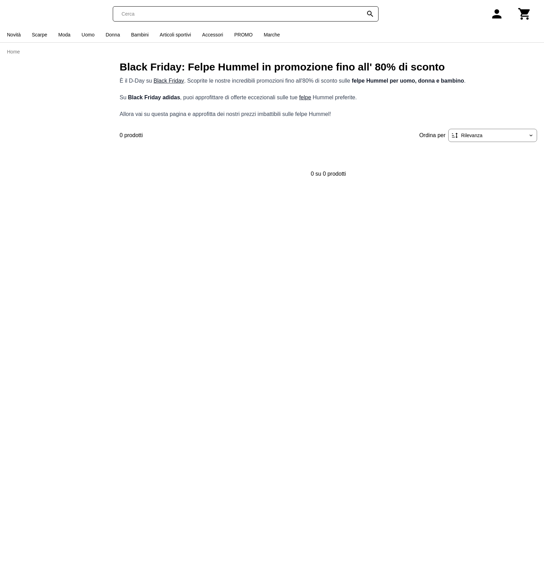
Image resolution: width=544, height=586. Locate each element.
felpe (305, 97)
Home (13, 52)
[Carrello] (525, 14)
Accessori (212, 34)
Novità (14, 34)
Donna (112, 34)
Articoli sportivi (175, 34)
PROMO (243, 34)
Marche (272, 34)
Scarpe (39, 34)
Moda (64, 34)
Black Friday (169, 81)
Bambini (140, 34)
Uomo (88, 34)
